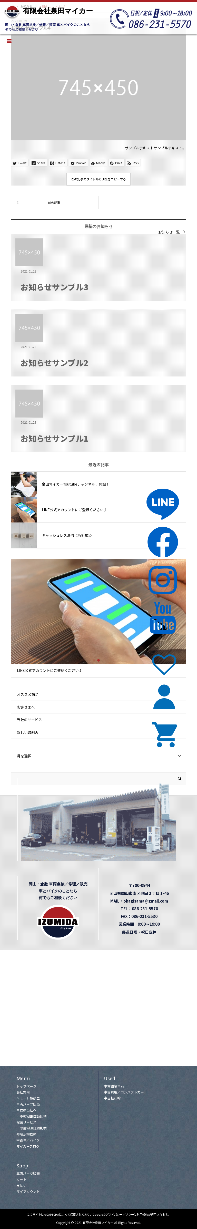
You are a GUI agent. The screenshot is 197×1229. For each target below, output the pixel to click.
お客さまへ (26, 707)
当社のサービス (29, 719)
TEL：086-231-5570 (141, 908)
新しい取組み (27, 732)
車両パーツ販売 (28, 1104)
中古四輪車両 (114, 1086)
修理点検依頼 (26, 1134)
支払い (21, 1185)
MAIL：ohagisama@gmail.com (141, 901)
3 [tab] (103, 660)
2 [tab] (98, 660)
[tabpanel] (98, 618)
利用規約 (142, 1214)
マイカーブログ (28, 1146)
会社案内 (23, 1092)
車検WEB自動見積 (33, 1116)
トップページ (26, 1086)
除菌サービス (26, 1122)
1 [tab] (94, 660)
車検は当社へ (26, 1110)
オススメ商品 (27, 694)
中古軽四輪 (112, 1098)
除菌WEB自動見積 (33, 1128)
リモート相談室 (28, 1098)
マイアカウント (28, 1191)
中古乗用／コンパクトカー (124, 1092)
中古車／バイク (28, 1140)
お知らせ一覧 (169, 232)
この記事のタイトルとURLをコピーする (98, 179)
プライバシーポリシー (120, 1214)
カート (21, 1179)
